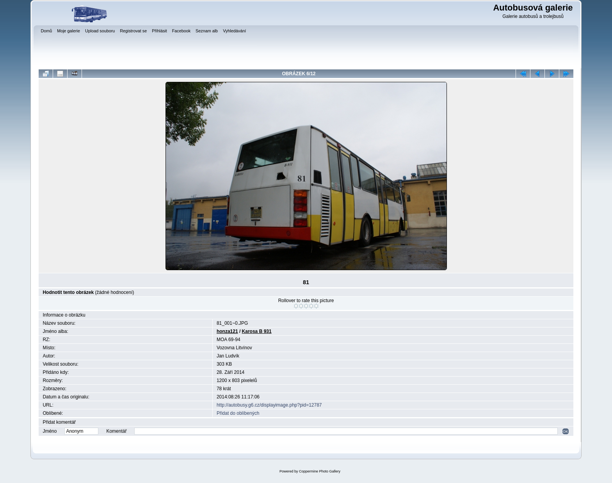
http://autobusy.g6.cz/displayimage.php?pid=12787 (269, 405)
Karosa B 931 (257, 331)
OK (565, 431)
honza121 (227, 331)
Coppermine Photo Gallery (319, 471)
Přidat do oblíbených (238, 413)
